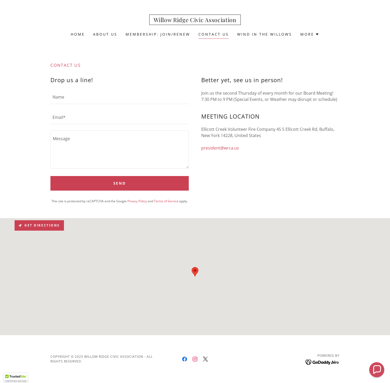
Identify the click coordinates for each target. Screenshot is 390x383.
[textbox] (119, 97)
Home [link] (78, 34)
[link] (194, 20)
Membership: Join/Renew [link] (158, 34)
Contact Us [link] (213, 34)
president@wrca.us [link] (220, 148)
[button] (309, 34)
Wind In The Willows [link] (264, 34)
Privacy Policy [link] (137, 201)
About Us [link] (105, 34)
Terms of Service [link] (166, 201)
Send (119, 183)
